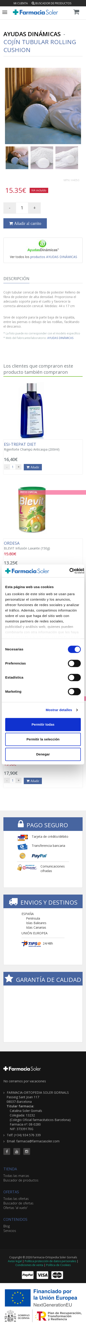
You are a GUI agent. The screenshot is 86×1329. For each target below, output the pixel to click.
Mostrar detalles (59, 710)
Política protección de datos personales (50, 1261)
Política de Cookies (58, 1265)
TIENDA (10, 1168)
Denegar (43, 754)
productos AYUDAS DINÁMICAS (53, 257)
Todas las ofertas (16, 1198)
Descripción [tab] (16, 278)
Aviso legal (15, 1261)
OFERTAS (11, 1191)
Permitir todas (43, 724)
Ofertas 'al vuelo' (15, 1208)
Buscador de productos (51, 3)
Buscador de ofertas (18, 1203)
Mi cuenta (21, 3)
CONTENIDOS (15, 1219)
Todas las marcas (16, 1176)
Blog (6, 1226)
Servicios (9, 1231)
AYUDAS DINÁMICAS (60, 338)
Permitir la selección (43, 739)
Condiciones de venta (29, 1265)
